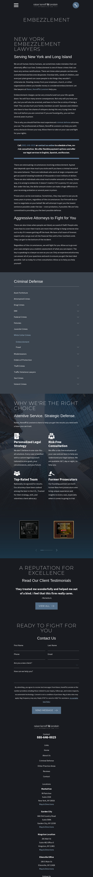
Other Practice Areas (46, 766)
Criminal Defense (46, 761)
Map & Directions (46, 804)
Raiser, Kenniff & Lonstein (37, 89)
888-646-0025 (46, 737)
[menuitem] (46, 293)
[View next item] (57, 550)
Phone (16, 655)
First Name (18, 646)
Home (46, 750)
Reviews (46, 771)
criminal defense (63, 122)
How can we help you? (23, 672)
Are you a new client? (23, 663)
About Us (46, 755)
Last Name (52, 646)
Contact (46, 776)
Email (50, 655)
